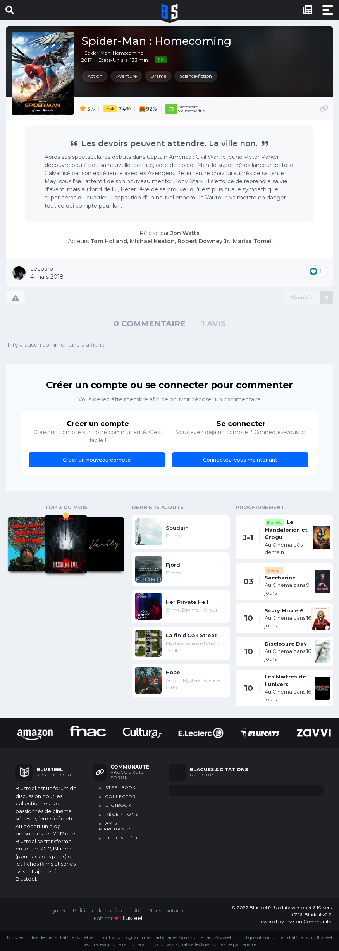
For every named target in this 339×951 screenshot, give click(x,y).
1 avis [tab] (213, 323)
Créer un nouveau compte (97, 460)
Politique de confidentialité (107, 910)
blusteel (131, 918)
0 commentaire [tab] (150, 323)
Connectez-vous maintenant (240, 460)
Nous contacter (168, 910)
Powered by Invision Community (294, 921)
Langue (54, 910)
